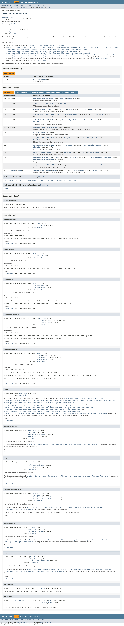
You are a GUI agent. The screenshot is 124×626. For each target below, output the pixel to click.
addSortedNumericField (41, 114)
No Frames (30, 5)
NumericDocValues (94, 145)
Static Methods (21, 92)
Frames (23, 5)
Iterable (62, 98)
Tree (25, 2)
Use (21, 2)
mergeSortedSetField (41, 165)
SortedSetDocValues (97, 165)
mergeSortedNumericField (42, 158)
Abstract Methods (53, 92)
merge (35, 132)
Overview (4, 2)
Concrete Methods (69, 92)
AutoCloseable (16, 24)
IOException (38, 227)
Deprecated (32, 2)
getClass (27, 180)
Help (38, 2)
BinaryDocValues (93, 138)
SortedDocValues (93, 152)
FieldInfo (49, 98)
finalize (19, 180)
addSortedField (39, 109)
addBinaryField (39, 98)
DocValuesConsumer (40, 79)
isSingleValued (39, 127)
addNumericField (39, 104)
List (84, 138)
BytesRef (70, 98)
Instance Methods (37, 92)
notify (42, 180)
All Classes (41, 5)
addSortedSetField (40, 120)
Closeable (5, 24)
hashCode (35, 180)
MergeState (42, 132)
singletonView (38, 170)
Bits (39, 140)
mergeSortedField (39, 152)
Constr (19, 7)
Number (70, 104)
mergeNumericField (40, 145)
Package (10, 2)
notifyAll (50, 180)
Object (10, 32)
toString (59, 180)
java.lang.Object (7, 17)
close (6, 188)
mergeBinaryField (39, 138)
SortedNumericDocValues (102, 158)
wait (66, 180)
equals (11, 180)
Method (25, 7)
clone (6, 180)
